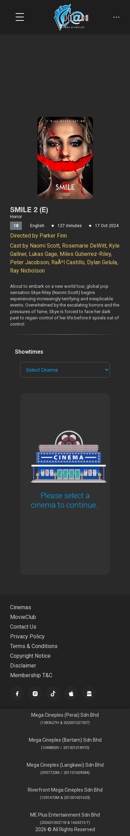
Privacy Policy (27, 636)
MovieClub (23, 617)
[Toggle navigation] (19, 17)
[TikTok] (53, 693)
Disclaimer (23, 665)
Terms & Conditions (34, 646)
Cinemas (20, 607)
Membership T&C (31, 675)
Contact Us (23, 626)
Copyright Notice (30, 656)
